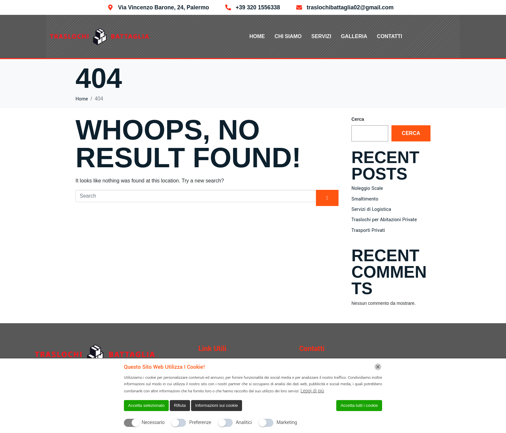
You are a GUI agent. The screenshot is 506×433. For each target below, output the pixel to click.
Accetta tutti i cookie (359, 405)
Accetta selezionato (146, 405)
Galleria (354, 36)
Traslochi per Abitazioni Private (384, 219)
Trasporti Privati (368, 230)
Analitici (244, 422)
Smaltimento (364, 199)
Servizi (321, 36)
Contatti (389, 36)
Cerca (357, 119)
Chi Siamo (287, 36)
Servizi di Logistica (371, 209)
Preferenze (200, 422)
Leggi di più (312, 390)
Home (257, 36)
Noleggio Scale (367, 188)
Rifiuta (180, 405)
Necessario (153, 422)
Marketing (287, 422)
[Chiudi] (378, 367)
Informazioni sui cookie (216, 405)
